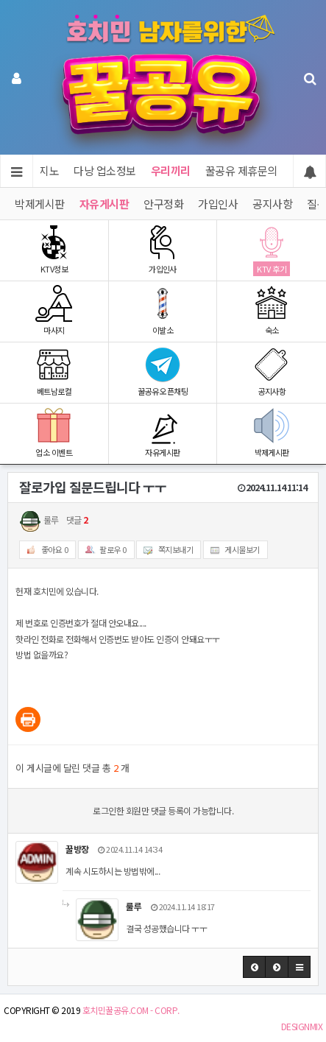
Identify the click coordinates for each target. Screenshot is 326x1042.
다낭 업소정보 (105, 170)
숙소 (271, 310)
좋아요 (44, 549)
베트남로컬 (54, 371)
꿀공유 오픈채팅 (163, 371)
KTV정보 (54, 249)
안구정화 (163, 203)
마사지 (54, 310)
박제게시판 (40, 203)
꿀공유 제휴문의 (241, 170)
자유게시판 (104, 203)
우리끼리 (171, 170)
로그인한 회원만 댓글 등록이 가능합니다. (163, 810)
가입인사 (218, 203)
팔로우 (103, 549)
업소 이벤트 (54, 432)
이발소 (163, 310)
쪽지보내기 (165, 549)
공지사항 (272, 203)
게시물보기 (232, 549)
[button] (254, 967)
